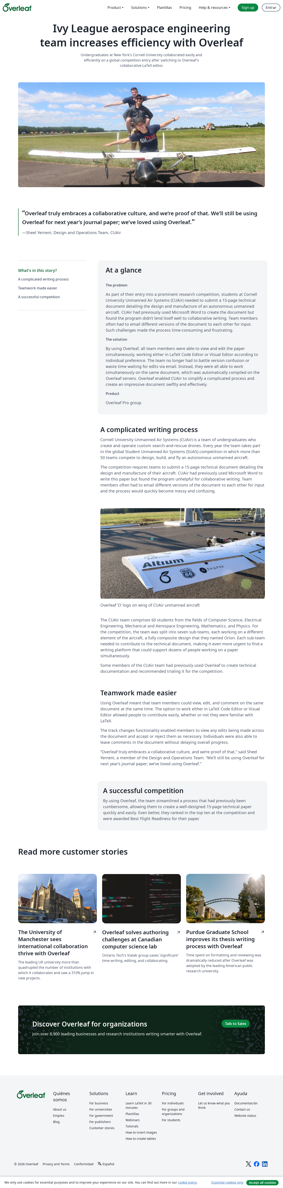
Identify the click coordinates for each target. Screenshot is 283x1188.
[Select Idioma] (106, 1164)
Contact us (242, 1109)
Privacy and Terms (56, 1164)
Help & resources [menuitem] (213, 7)
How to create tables (141, 1138)
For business (98, 1103)
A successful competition (39, 296)
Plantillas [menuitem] (164, 7)
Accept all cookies (262, 1182)
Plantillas (132, 1114)
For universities (100, 1109)
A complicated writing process (43, 279)
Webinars (133, 1120)
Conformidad (84, 1164)
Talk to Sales (235, 1023)
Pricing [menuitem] (185, 7)
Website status (245, 1115)
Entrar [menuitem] (271, 7)
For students (171, 1120)
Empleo (58, 1115)
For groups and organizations (173, 1111)
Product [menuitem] (114, 7)
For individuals (173, 1103)
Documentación (246, 1103)
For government (101, 1115)
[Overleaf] (17, 7)
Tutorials (132, 1126)
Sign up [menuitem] (248, 7)
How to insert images (141, 1132)
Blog (56, 1122)
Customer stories (102, 1128)
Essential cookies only (227, 1182)
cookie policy (187, 1182)
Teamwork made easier (37, 288)
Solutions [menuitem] (139, 7)
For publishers (100, 1122)
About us (59, 1109)
